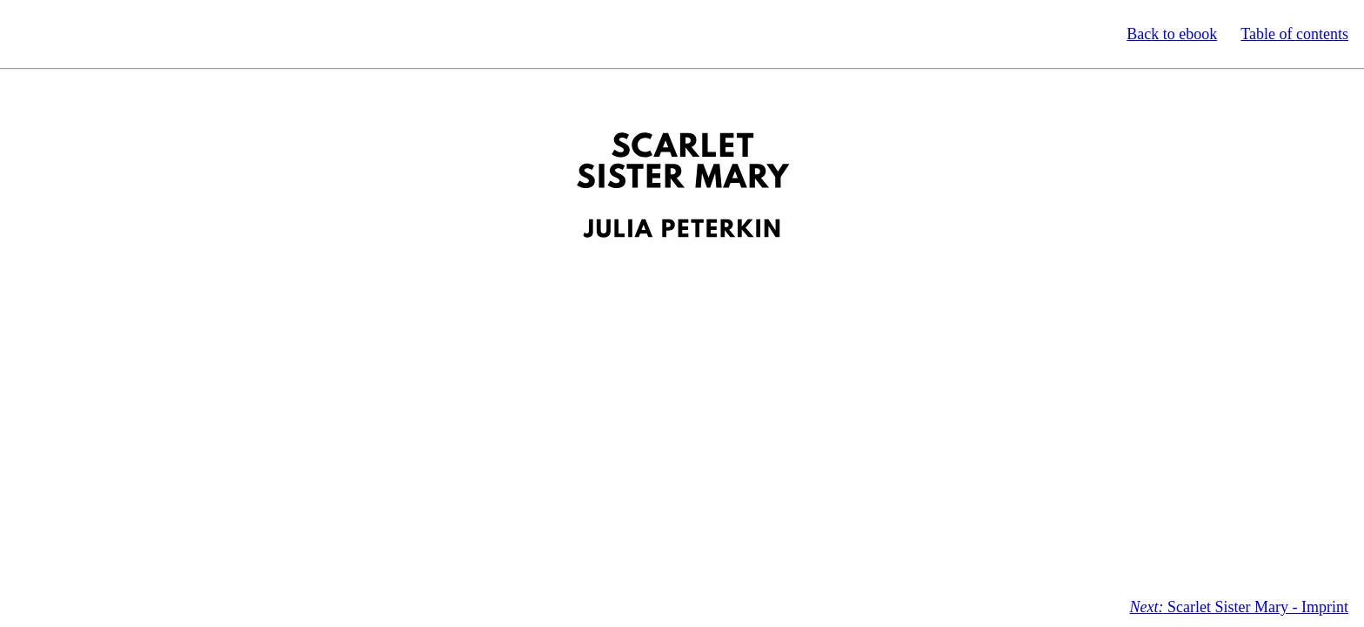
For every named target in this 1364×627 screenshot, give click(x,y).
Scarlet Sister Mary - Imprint (1239, 607)
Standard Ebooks (94, 34)
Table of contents (1294, 34)
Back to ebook (1172, 34)
